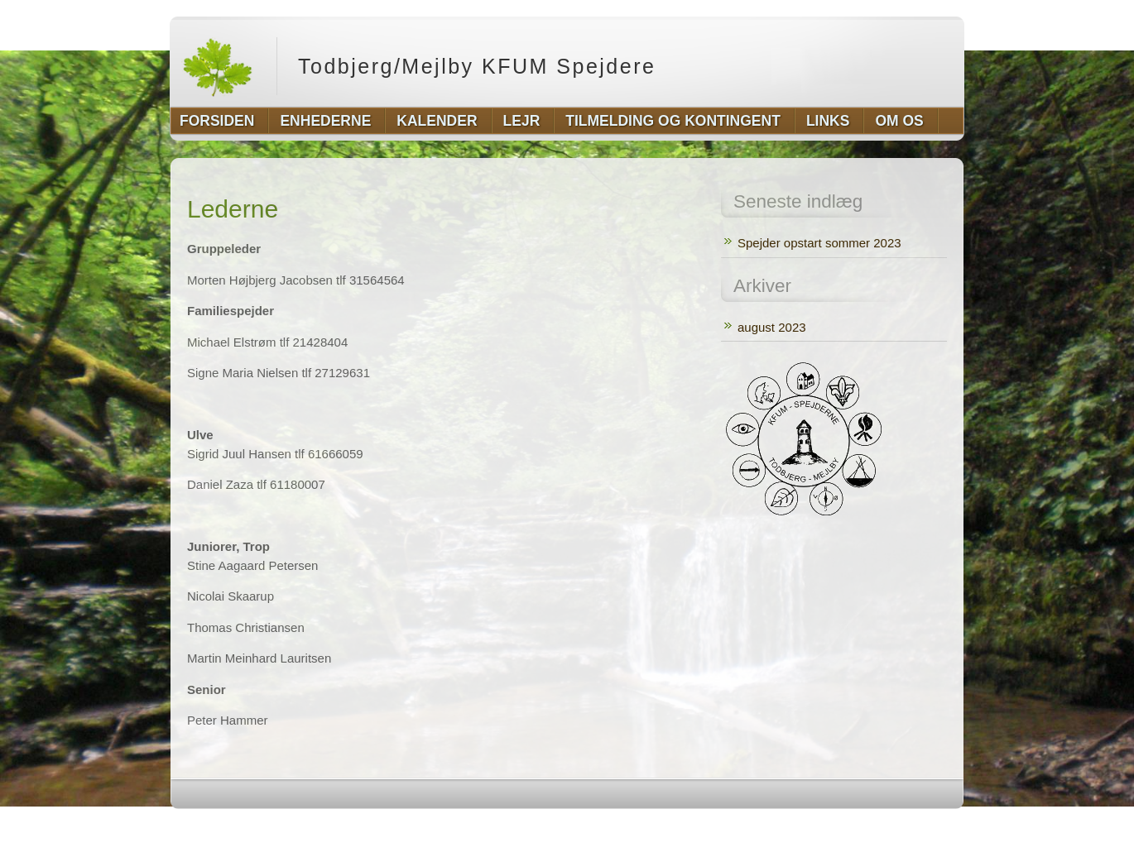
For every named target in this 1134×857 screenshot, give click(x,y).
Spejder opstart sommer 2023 (819, 243)
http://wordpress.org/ (777, 826)
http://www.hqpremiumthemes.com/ (898, 826)
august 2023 (772, 327)
